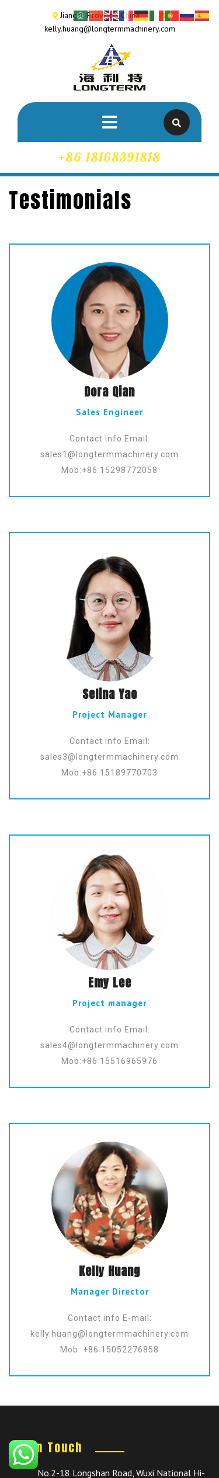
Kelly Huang (109, 1271)
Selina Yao (109, 694)
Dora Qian (109, 391)
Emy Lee (109, 982)
